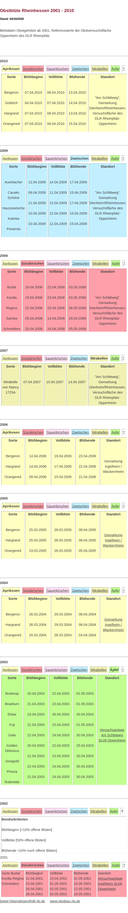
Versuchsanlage (110, 878)
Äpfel (115, 69)
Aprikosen (10, 158)
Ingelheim (106, 884)
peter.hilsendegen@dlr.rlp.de (23, 901)
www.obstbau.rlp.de (65, 901)
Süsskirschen (33, 69)
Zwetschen (80, 69)
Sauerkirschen (58, 69)
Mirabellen (100, 69)
